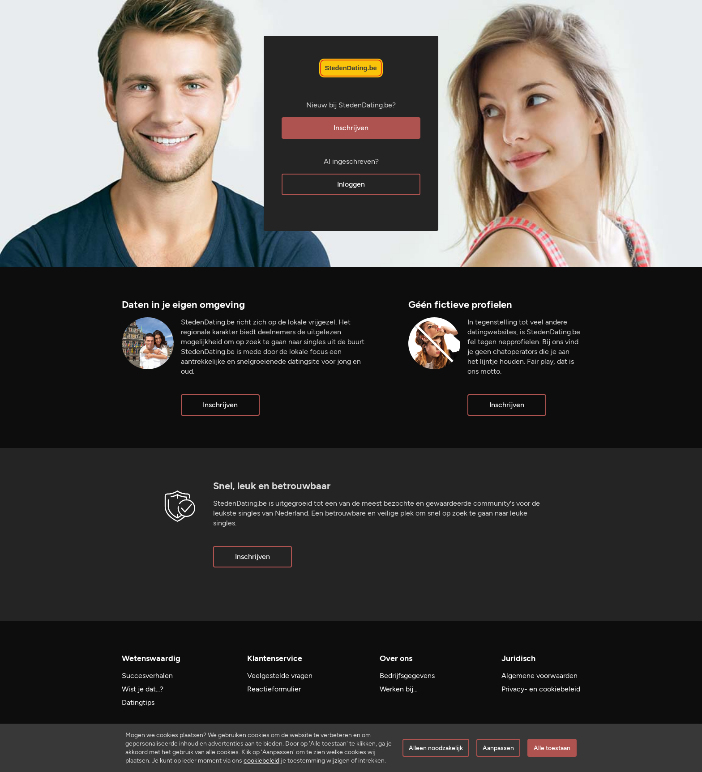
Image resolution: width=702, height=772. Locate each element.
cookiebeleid (261, 760)
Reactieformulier (274, 689)
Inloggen (351, 184)
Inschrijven (351, 128)
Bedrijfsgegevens (407, 675)
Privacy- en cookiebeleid (540, 689)
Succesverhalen (147, 675)
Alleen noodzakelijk (436, 748)
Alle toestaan (552, 748)
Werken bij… (399, 689)
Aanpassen (498, 748)
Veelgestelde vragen (279, 675)
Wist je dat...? (142, 689)
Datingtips (138, 702)
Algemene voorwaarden (539, 675)
